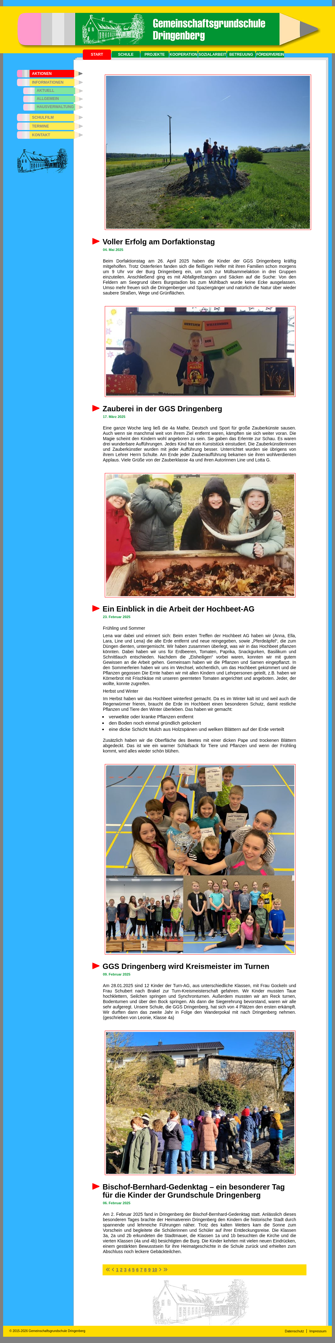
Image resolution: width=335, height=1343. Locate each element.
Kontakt (41, 135)
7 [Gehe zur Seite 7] (141, 1269)
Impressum (317, 1331)
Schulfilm (43, 117)
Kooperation (183, 54)
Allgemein (48, 98)
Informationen (47, 82)
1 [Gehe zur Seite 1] (117, 1269)
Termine (40, 126)
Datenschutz (294, 1331)
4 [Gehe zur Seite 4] (129, 1269)
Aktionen (42, 73)
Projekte (155, 54)
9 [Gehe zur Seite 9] (149, 1269)
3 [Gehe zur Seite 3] (125, 1269)
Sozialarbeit (212, 54)
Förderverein (270, 54)
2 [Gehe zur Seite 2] (121, 1269)
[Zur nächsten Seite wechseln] (160, 1269)
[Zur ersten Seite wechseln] (108, 1269)
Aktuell (45, 90)
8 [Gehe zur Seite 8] (145, 1269)
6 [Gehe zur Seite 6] (137, 1269)
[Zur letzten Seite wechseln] (165, 1269)
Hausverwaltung (55, 107)
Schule (125, 54)
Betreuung (241, 54)
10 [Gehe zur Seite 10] (154, 1269)
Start (97, 54)
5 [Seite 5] (133, 1269)
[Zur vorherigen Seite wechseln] (113, 1269)
